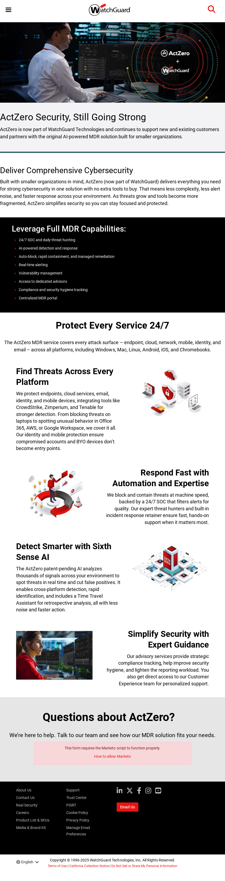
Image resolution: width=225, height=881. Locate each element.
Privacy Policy (77, 820)
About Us (23, 790)
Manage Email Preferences (78, 831)
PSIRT (71, 805)
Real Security (27, 805)
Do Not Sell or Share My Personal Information (144, 866)
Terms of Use (57, 866)
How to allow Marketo (112, 756)
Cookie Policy (77, 813)
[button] (8, 10)
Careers (22, 813)
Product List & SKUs (32, 820)
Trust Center (76, 797)
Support (73, 790)
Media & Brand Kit (31, 828)
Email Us (127, 807)
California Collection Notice (89, 866)
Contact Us (25, 797)
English (27, 862)
